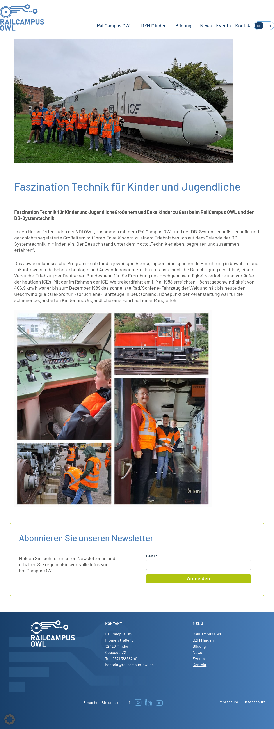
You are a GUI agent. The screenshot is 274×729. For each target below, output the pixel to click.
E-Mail (150, 556)
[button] (9, 719)
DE (259, 25)
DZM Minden (154, 25)
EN (269, 25)
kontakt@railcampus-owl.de (129, 664)
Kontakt (243, 25)
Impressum (228, 701)
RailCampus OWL (114, 25)
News (206, 25)
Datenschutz (254, 701)
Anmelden (198, 578)
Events (223, 25)
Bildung (183, 25)
